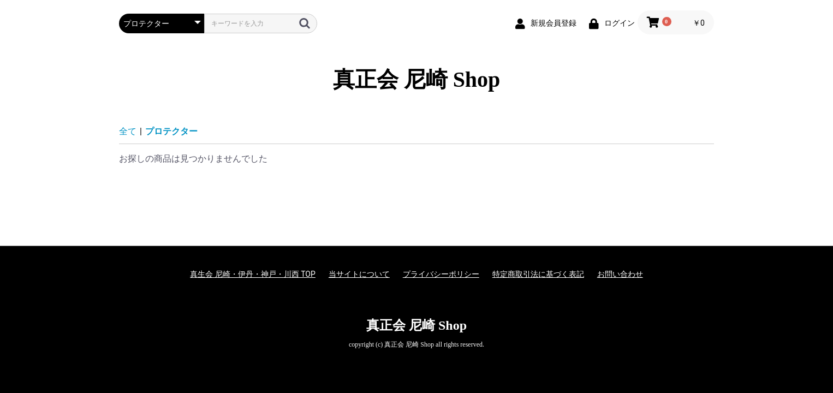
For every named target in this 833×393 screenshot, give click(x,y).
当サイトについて (359, 274)
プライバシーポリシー (441, 274)
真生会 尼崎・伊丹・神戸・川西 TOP (253, 274)
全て (127, 131)
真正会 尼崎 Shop (417, 79)
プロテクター (171, 131)
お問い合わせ (620, 274)
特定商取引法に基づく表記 (538, 274)
